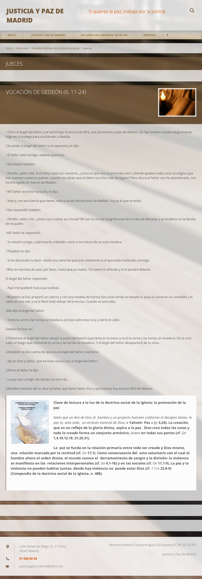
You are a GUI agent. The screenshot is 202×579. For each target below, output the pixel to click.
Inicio (12, 38)
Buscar (192, 11)
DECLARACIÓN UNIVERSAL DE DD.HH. (104, 38)
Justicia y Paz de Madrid (48, 38)
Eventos (149, 38)
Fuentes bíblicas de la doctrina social (56, 51)
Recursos (22, 51)
